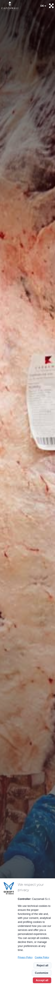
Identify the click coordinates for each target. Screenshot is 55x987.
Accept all (42, 980)
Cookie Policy (42, 957)
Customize (41, 972)
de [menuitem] (42, 5)
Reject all (42, 965)
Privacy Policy (25, 957)
